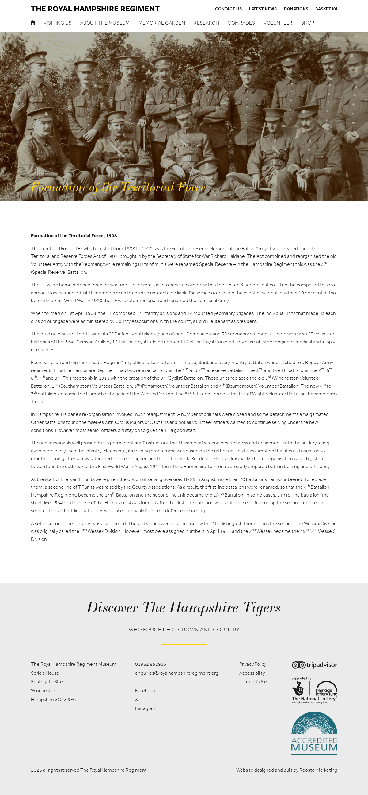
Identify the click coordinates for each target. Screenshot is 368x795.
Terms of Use (253, 681)
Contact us (228, 8)
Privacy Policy (252, 664)
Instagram (146, 708)
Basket (326, 8)
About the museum (105, 23)
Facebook (145, 690)
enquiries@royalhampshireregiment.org (176, 673)
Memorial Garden (161, 23)
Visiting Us (58, 23)
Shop (307, 23)
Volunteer (278, 23)
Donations (296, 8)
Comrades (241, 23)
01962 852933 (150, 664)
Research (206, 23)
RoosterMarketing (318, 770)
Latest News (263, 8)
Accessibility (252, 673)
